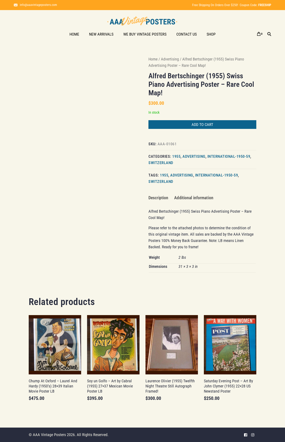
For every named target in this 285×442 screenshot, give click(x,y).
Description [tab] (158, 197)
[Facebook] (245, 435)
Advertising (170, 59)
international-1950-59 (228, 156)
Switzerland (160, 162)
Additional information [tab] (193, 197)
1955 (176, 156)
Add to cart (202, 124)
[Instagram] (252, 435)
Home (153, 59)
